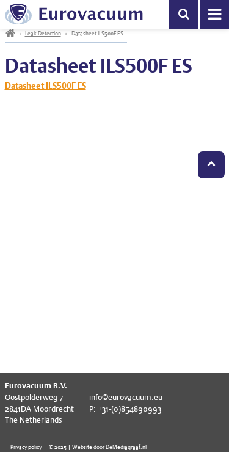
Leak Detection (43, 33)
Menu (214, 14)
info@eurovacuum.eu (125, 397)
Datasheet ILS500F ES (45, 85)
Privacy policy (26, 446)
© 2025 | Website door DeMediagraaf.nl (98, 446)
